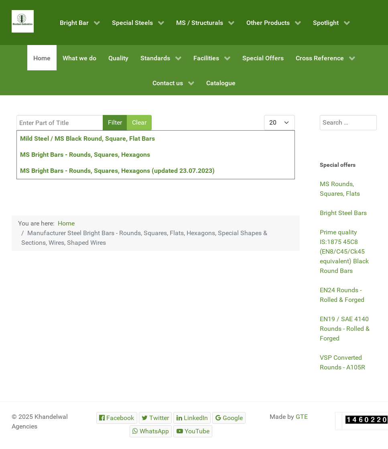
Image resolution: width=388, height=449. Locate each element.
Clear (139, 122)
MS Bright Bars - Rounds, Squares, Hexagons (85, 154)
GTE (302, 416)
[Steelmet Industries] (23, 21)
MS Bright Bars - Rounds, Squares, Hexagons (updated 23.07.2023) (117, 170)
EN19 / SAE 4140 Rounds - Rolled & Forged (345, 328)
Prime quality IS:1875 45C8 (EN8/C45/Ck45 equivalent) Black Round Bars (344, 251)
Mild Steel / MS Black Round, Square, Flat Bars (87, 138)
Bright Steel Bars (343, 213)
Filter (115, 122)
